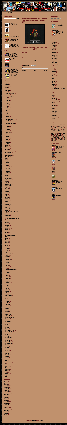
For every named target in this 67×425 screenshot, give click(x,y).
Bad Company (7, 94)
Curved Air (7, 125)
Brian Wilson (7, 107)
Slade (6, 297)
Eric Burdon (7, 149)
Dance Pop (53, 59)
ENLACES (53, 194)
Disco (53, 61)
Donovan (6, 139)
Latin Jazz (53, 87)
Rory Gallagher (7, 287)
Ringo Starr (7, 275)
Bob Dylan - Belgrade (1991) (13, 59)
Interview (53, 82)
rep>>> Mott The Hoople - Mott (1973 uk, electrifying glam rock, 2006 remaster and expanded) (57, 169)
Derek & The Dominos (9, 135)
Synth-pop (53, 118)
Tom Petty (7, 357)
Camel (6, 112)
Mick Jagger (7, 238)
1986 (64, 133)
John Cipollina (7, 198)
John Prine (7, 205)
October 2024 (6, 407)
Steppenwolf (7, 305)
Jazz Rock (53, 85)
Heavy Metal (54, 77)
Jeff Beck (6, 181)
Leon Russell (7, 225)
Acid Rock (53, 40)
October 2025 (6, 391)
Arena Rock (54, 45)
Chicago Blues (54, 55)
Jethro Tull (7, 188)
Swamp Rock (54, 115)
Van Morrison (7, 366)
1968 (51, 126)
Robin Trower (7, 278)
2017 (58, 139)
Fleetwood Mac (7, 156)
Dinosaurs (7, 136)
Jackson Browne (8, 178)
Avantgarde (54, 48)
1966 (63, 124)
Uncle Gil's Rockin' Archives (56, 159)
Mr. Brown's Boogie (55, 30)
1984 (56, 133)
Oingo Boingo (7, 255)
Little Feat (7, 231)
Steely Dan (7, 302)
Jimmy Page (7, 191)
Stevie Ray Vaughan (8, 310)
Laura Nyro (7, 220)
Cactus (6, 110)
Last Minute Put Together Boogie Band (12, 218)
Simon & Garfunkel (8, 295)
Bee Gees (6, 97)
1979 (64, 131)
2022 (53, 140)
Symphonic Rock (55, 117)
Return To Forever (8, 274)
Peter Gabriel (7, 261)
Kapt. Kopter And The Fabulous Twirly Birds (11, 212)
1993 (60, 135)
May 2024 (5, 414)
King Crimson (7, 215)
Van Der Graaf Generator (9, 365)
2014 (64, 138)
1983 (52, 133)
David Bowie (7, 126)
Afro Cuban (54, 42)
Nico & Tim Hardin (8, 253)
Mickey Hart (7, 241)
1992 (57, 135)
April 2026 (6, 383)
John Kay (6, 201)
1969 (55, 126)
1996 (57, 136)
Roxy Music (7, 288)
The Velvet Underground (9, 349)
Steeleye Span (7, 301)
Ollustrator (34, 420)
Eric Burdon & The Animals (9, 151)
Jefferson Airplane (8, 184)
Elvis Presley (7, 148)
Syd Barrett (7, 313)
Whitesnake (7, 370)
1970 (59, 126)
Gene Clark (7, 162)
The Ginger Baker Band (9, 331)
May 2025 (5, 398)
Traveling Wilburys (8, 362)
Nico (6, 252)
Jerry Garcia (7, 187)
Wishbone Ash (7, 373)
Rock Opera (54, 107)
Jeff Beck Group (8, 182)
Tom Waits (7, 359)
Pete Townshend (8, 259)
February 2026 (6, 385)
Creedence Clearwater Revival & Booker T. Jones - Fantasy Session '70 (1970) (14, 35)
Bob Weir (6, 106)
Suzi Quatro (7, 311)
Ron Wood (7, 285)
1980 (54, 132)
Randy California (8, 271)
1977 (25, 66)
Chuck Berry (7, 116)
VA (5, 363)
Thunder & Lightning (8, 354)
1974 (52, 129)
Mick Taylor (7, 239)
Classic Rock (29, 66)
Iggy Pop (6, 175)
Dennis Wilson (7, 133)
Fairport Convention (8, 155)
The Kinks (6, 334)
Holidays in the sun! (58, 188)
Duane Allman (7, 142)
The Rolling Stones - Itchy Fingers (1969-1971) (13, 40)
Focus (6, 158)
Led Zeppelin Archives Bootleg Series (58, 88)
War (5, 367)
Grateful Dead (7, 171)
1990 (64, 134)
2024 (55, 140)
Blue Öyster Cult (8, 101)
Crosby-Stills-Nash (8, 122)
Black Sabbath (7, 100)
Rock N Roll (54, 105)
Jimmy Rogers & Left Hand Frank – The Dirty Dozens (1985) (59, 32)
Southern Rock (54, 111)
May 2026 (5, 381)
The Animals (7, 318)
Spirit (6, 298)
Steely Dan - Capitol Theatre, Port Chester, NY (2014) (13, 65)
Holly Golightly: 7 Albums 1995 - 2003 (59, 182)
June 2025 (6, 397)
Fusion (53, 69)
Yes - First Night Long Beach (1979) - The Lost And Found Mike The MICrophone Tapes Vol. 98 (13, 71)
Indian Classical (54, 79)
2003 (55, 137)
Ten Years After (7, 315)
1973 (61, 128)
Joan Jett (6, 194)
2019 (61, 139)
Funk (52, 68)
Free (6, 159)
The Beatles (7, 323)
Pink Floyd (7, 265)
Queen (6, 268)
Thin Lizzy (7, 353)
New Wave (53, 94)
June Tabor (7, 210)
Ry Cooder (7, 289)
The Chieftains (7, 326)
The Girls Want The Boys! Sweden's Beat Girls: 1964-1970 (59, 147)
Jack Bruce (7, 177)
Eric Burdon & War (8, 152)
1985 (60, 133)
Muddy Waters (7, 246)
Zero (6, 376)
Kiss (5, 217)
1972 (55, 128)
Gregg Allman (7, 172)
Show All (64, 200)
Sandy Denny (7, 291)
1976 (64, 129)
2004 (58, 137)
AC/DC (6, 83)
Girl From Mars (58, 160)
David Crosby (7, 127)
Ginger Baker (7, 168)
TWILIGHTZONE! (54, 187)
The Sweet (7, 346)
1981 (58, 132)
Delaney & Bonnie (8, 132)
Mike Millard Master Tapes (56, 91)
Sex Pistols (7, 294)
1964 (57, 124)
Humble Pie (7, 174)
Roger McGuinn (7, 282)
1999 (51, 137)
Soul (52, 109)
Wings (6, 372)
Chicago (6, 113)
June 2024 (6, 413)
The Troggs (7, 347)
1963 (54, 124)
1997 (60, 136)
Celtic (53, 53)
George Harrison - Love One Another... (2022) (13, 24)
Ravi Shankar (7, 272)
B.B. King (6, 91)
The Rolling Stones (8, 343)
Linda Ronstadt (7, 228)
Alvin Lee (6, 87)
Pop (52, 96)
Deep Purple (7, 130)
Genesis (6, 164)
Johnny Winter (7, 207)
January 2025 (6, 403)
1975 (58, 129)
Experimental (54, 64)
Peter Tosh (7, 262)
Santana (6, 292)
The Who (6, 352)
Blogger (41, 420)
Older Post (45, 70)
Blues (53, 51)
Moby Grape (7, 242)
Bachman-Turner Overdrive (9, 93)
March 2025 (6, 400)
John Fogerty (7, 200)
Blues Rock (54, 52)
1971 (64, 126)
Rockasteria (54, 166)
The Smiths (7, 344)
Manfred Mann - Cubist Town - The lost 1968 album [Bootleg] (59, 25)
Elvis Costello (7, 146)
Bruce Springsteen (8, 109)
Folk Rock (53, 66)
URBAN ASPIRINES (55, 180)
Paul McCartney (8, 258)
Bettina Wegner (8, 99)
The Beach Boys (8, 321)
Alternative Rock (55, 43)
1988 (57, 134)
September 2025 (7, 393)
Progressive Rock (55, 99)
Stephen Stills (7, 304)
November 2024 (7, 406)
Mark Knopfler (7, 236)
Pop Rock (53, 98)
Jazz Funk (53, 84)
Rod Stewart (7, 279)
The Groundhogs (8, 333)
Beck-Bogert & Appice (9, 96)
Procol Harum (7, 266)
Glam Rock (53, 72)
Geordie (6, 165)
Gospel (53, 74)
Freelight (6, 161)
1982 (62, 132)
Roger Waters (7, 284)
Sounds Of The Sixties (56, 23)
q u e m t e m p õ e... (55, 174)
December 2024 (7, 404)
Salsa (53, 108)
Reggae (53, 102)
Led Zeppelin (37, 66)
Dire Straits (7, 138)
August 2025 (6, 394)
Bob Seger (7, 104)
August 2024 (6, 410)
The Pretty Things (8, 341)
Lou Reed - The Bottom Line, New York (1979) (13, 75)
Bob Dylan (7, 103)
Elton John (7, 145)
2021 (64, 139)
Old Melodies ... (54, 145)
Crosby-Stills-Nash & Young (10, 123)
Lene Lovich (7, 223)
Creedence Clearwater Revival (10, 119)
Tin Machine (7, 356)
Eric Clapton (7, 153)
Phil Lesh (6, 263)
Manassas (6, 233)
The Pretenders (8, 340)
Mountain (6, 245)
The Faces (6, 328)
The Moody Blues (8, 336)
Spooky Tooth (7, 300)
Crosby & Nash (7, 120)
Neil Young (7, 248)
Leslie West (7, 226)
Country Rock (54, 58)
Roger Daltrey (7, 281)
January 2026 (6, 387)
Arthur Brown (7, 90)
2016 (55, 139)
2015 (52, 139)
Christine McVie (8, 114)
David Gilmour (7, 129)
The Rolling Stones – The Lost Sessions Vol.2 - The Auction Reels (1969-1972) (14, 45)
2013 (61, 138)
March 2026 (6, 384)
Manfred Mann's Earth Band (10, 235)
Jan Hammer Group (8, 179)
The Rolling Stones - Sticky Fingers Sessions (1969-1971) (13, 30)
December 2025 (7, 388)
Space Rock (54, 112)
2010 (52, 138)
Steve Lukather (7, 307)
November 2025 (7, 390)
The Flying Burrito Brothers (10, 330)
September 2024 (7, 409)
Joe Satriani (7, 195)
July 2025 (5, 396)
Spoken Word (54, 114)
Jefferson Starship (8, 185)
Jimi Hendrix (7, 190)
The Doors (7, 327)
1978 (59, 131)
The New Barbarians (8, 339)
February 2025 (6, 401)
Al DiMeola (7, 84)
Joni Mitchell (7, 208)
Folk (52, 65)
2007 (64, 137)
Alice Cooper (7, 86)
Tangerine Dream (8, 314)
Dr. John (6, 140)
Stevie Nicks (7, 308)
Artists (10, 12)
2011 (55, 138)
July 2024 (5, 411)
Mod (52, 92)
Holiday (53, 78)
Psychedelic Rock (55, 101)
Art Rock (53, 46)
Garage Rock (54, 71)
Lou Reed (6, 232)
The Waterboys (7, 350)
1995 (53, 136)
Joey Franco (7, 197)
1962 (51, 124)
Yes (5, 375)
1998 (63, 136)
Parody (53, 95)
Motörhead (7, 244)
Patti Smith (7, 256)
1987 (53, 134)
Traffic (6, 360)
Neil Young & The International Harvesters (10, 250)
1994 (64, 135)
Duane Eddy (7, 143)
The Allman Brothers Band (9, 317)
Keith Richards (7, 214)
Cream (6, 117)
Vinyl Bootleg (54, 120)
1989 (60, 134)
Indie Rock (53, 81)
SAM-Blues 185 (58, 195)
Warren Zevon (7, 369)
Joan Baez (6, 192)
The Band (6, 320)
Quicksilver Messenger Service (10, 269)
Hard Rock (33, 66)
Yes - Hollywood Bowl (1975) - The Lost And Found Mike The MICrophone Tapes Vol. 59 (13, 55)
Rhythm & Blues (54, 104)
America (6, 88)
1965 (60, 124)
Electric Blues (54, 62)
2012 (58, 138)
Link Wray (6, 229)
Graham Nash (7, 169)
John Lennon (7, 203)
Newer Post (24, 70)
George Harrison (8, 166)
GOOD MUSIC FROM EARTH (56, 152)
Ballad (53, 49)
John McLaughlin (8, 204)
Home (4, 12)
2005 (61, 137)
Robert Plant (7, 276)
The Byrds (7, 324)
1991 (53, 135)
